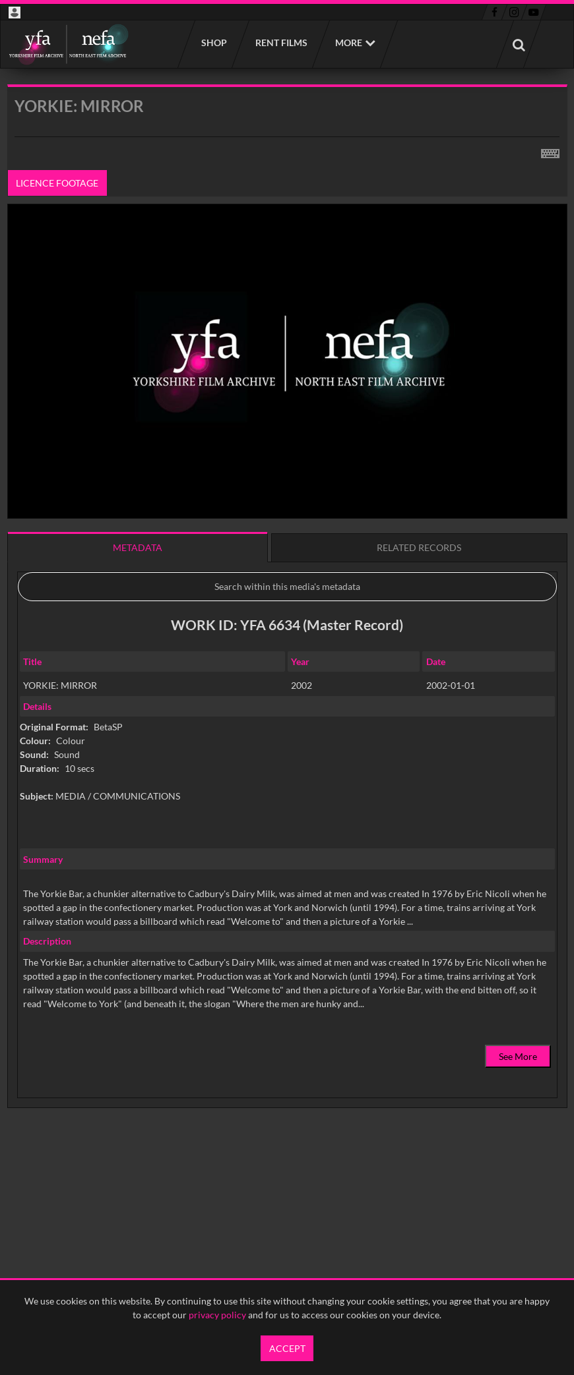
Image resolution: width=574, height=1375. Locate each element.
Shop (213, 42)
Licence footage (57, 183)
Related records (419, 547)
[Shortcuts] (550, 151)
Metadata (137, 547)
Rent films (281, 42)
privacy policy (217, 1314)
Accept (287, 1348)
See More (518, 1056)
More (348, 42)
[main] (287, 629)
